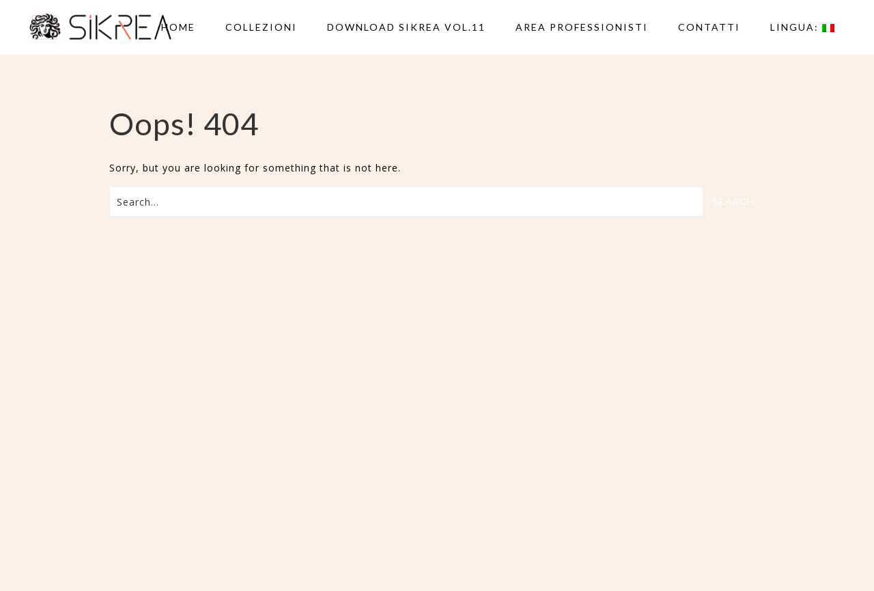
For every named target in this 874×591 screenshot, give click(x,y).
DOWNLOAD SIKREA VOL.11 (406, 27)
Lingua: (802, 27)
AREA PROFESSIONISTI (582, 27)
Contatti (709, 27)
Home (178, 27)
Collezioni (261, 27)
